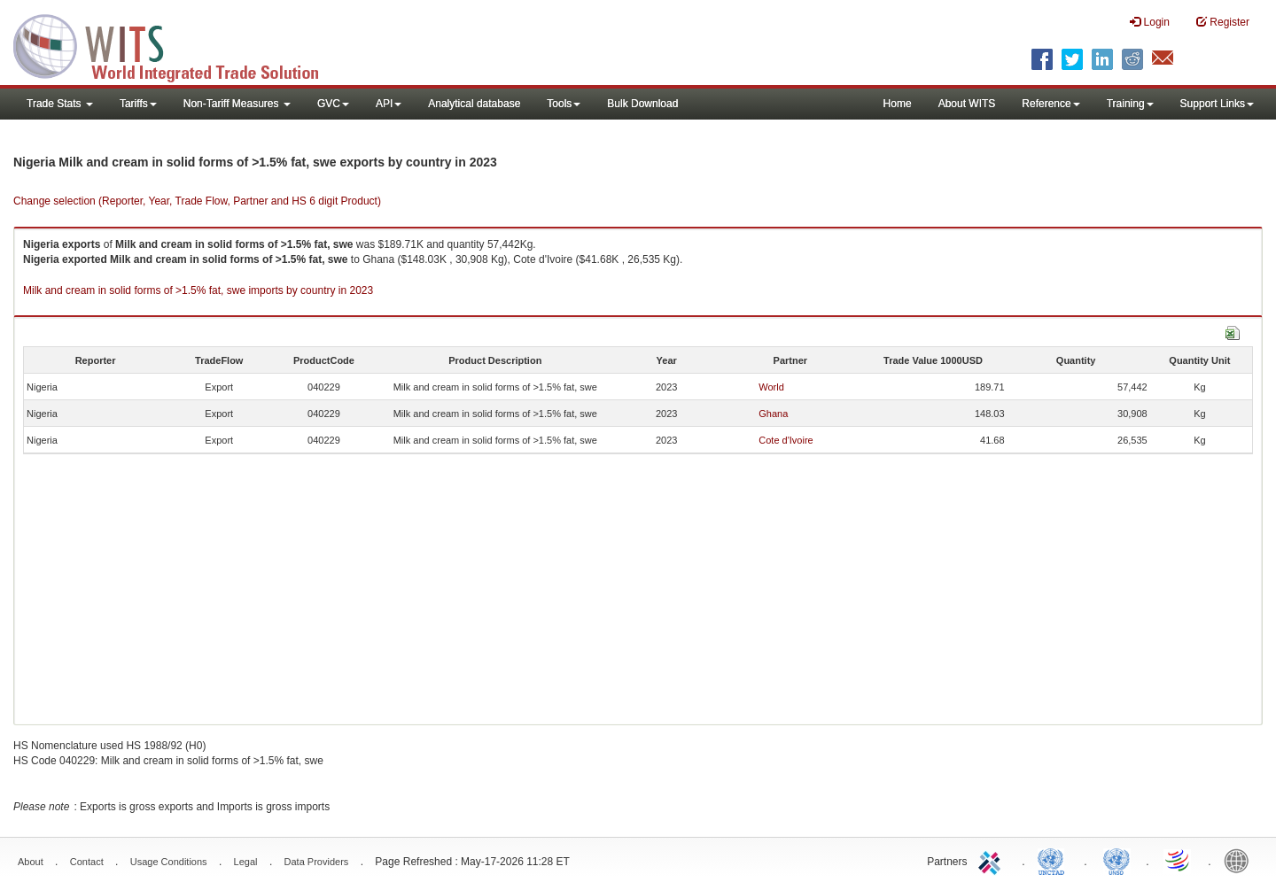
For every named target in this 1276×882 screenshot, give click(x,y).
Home (897, 103)
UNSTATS (1116, 860)
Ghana (773, 413)
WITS (177, 44)
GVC (333, 103)
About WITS (967, 103)
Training (1130, 103)
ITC (992, 860)
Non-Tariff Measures (237, 103)
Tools (563, 103)
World (771, 387)
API (388, 103)
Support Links (1217, 103)
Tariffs (138, 103)
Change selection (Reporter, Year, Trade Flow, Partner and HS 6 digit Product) (197, 201)
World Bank (1240, 860)
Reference (1050, 103)
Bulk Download (642, 103)
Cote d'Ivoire (786, 440)
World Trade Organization (1178, 860)
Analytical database (474, 103)
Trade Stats (60, 103)
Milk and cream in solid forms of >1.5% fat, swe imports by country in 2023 (198, 290)
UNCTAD (1054, 860)
